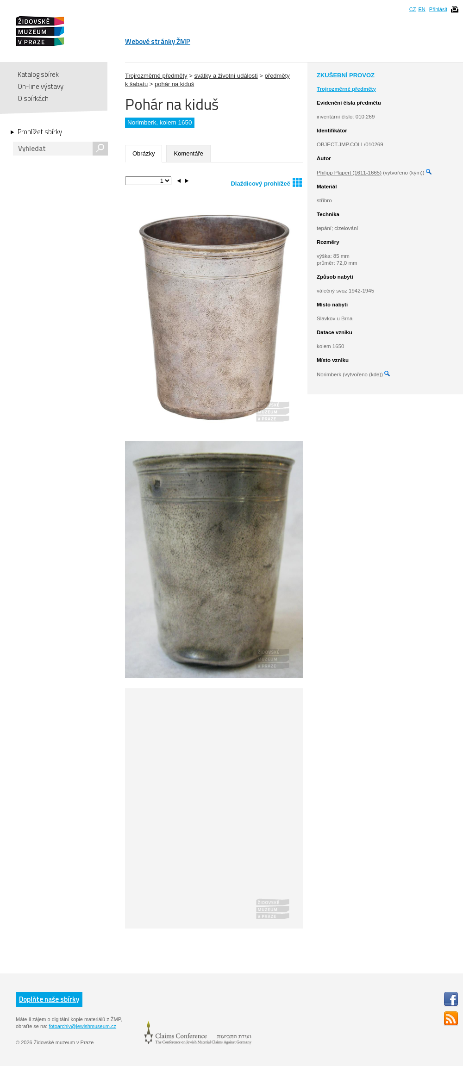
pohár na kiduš (174, 84)
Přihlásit (438, 9)
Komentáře (188, 153)
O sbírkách (33, 98)
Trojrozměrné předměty (156, 75)
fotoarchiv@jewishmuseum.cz (82, 1026)
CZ (412, 9)
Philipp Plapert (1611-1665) (349, 172)
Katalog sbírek (38, 74)
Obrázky (143, 153)
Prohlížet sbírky (40, 132)
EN (421, 9)
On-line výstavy (40, 86)
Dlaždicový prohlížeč (266, 182)
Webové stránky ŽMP (157, 41)
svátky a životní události (225, 75)
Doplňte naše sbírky (49, 999)
